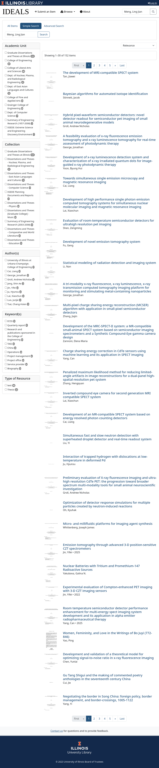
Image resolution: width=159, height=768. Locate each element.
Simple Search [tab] (31, 26)
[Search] (136, 12)
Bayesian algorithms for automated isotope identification (105, 94)
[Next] (115, 65)
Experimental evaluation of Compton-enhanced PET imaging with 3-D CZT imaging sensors (107, 589)
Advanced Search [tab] (54, 26)
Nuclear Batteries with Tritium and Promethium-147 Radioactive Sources (101, 568)
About (85, 11)
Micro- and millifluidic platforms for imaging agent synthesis (107, 524)
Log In (152, 3)
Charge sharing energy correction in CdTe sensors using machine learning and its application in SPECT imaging (104, 353)
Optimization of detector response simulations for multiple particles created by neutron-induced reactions (106, 504)
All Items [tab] (12, 26)
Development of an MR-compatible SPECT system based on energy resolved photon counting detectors (106, 416)
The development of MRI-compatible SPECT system (100, 73)
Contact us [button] (56, 731)
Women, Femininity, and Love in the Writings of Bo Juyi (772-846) (107, 635)
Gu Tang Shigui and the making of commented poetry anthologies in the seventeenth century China (103, 677)
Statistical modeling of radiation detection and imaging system (109, 263)
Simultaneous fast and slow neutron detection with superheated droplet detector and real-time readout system (107, 437)
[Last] (122, 65)
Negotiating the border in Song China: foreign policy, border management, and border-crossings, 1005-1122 (107, 698)
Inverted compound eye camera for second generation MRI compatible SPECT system (107, 395)
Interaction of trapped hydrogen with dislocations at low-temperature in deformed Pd (105, 458)
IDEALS (15, 11)
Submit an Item (45, 11)
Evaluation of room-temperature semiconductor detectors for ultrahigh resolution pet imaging (108, 222)
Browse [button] (67, 11)
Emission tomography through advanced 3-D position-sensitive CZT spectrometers (109, 547)
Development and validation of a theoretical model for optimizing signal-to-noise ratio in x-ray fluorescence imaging (108, 656)
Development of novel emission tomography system (101, 241)
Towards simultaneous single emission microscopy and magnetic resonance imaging (103, 180)
